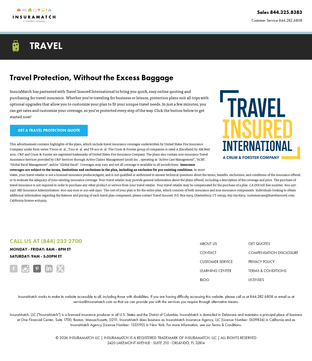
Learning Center (215, 270)
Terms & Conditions (267, 270)
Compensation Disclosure (273, 252)
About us (208, 243)
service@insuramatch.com (92, 301)
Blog (204, 279)
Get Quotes (259, 243)
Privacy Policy (261, 261)
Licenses (256, 279)
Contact (208, 252)
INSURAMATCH (81, 337)
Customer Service (216, 261)
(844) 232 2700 (61, 241)
